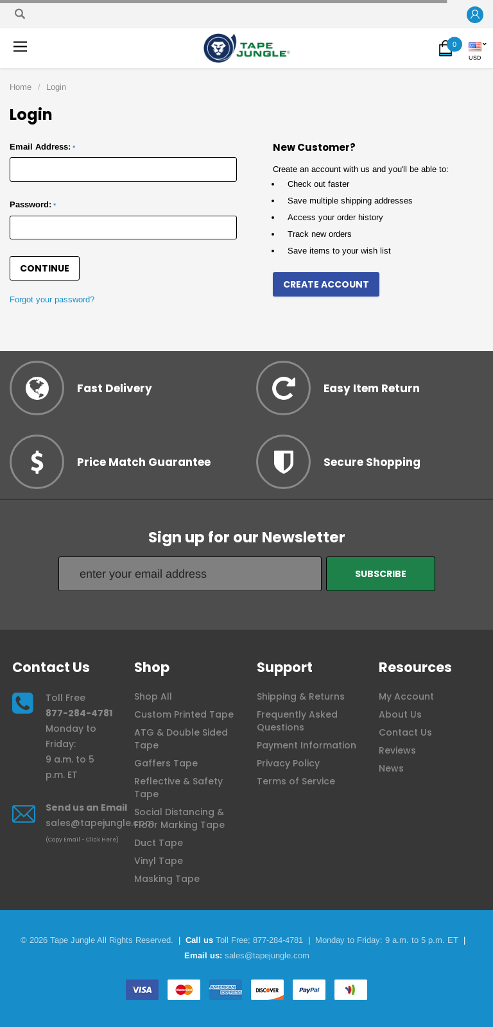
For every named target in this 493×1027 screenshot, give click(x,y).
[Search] (20, 14)
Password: (33, 204)
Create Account (326, 284)
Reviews (397, 750)
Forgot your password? (52, 299)
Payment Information (306, 745)
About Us (400, 714)
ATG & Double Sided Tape (181, 739)
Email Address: (42, 146)
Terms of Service (296, 781)
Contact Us (405, 732)
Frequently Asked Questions (297, 721)
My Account (406, 696)
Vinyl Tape (158, 860)
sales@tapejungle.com (100, 822)
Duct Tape (158, 842)
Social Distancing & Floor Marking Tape (179, 818)
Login (56, 87)
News (391, 768)
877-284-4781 (79, 713)
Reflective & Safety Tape (178, 787)
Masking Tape (167, 878)
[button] (475, 15)
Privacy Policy (288, 763)
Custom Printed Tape (184, 714)
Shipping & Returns (301, 696)
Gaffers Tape (166, 763)
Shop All (153, 696)
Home (20, 87)
